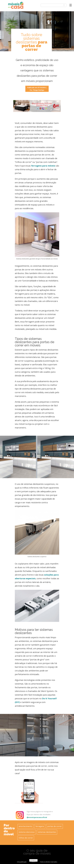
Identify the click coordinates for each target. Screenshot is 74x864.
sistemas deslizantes (47, 832)
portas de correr (54, 826)
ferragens (39, 826)
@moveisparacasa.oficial (37, 817)
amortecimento (25, 826)
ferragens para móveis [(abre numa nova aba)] (43, 165)
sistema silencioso (27, 832)
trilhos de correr (26, 838)
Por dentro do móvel (9, 829)
